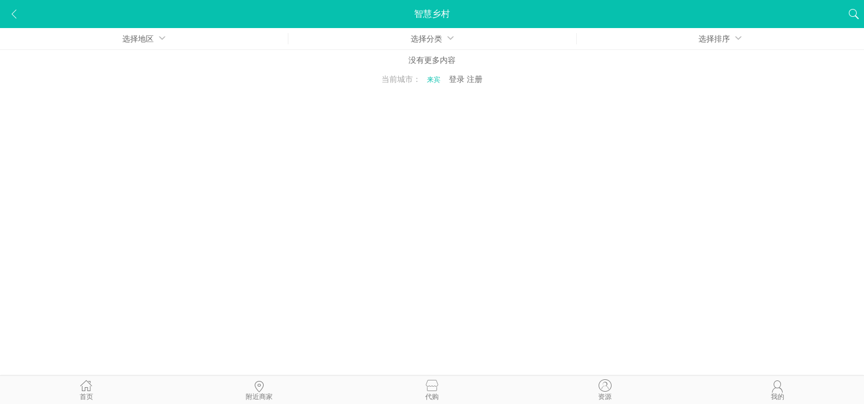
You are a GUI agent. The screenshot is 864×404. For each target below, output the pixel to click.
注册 (474, 79)
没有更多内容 (432, 60)
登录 (457, 79)
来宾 (433, 80)
